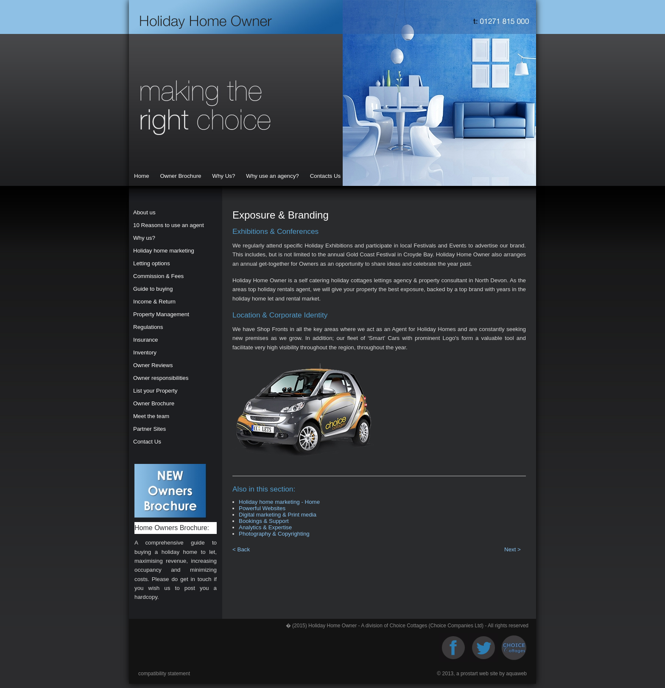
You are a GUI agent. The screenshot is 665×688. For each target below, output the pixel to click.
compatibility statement (164, 674)
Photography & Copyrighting (274, 534)
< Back (241, 549)
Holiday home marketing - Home (279, 502)
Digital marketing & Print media (277, 514)
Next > (512, 549)
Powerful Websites (262, 508)
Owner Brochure (180, 176)
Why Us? (223, 176)
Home (141, 176)
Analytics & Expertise (265, 527)
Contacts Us (325, 176)
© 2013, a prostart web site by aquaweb (482, 674)
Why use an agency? (272, 176)
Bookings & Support (264, 521)
